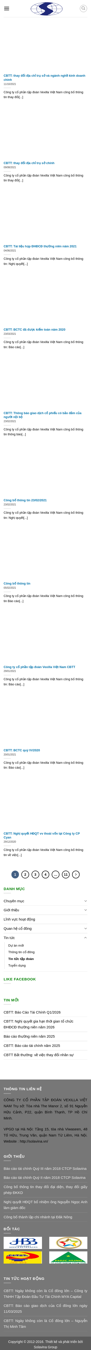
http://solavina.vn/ (33, 1141)
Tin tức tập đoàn (21, 959)
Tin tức (9, 938)
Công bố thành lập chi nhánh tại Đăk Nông (38, 1217)
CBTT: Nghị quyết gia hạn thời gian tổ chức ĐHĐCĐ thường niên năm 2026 (38, 1024)
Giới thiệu (11, 910)
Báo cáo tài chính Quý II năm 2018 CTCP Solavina (44, 1177)
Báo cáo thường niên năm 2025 (29, 1036)
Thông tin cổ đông (21, 952)
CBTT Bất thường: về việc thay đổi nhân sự (39, 1055)
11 (66, 874)
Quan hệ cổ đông (18, 928)
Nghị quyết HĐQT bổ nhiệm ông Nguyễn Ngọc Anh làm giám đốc (45, 1205)
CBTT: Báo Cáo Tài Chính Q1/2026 (32, 1012)
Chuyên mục (14, 901)
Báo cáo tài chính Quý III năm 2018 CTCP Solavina (45, 1168)
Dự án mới (16, 945)
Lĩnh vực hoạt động (19, 919)
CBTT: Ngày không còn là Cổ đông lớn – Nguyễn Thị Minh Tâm (45, 1324)
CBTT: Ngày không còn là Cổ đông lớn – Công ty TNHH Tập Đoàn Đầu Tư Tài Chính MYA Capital (45, 1294)
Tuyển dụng (17, 965)
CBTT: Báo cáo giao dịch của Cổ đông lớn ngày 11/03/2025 (45, 1308)
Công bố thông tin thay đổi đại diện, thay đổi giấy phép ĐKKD (45, 1190)
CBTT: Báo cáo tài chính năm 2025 (32, 1045)
